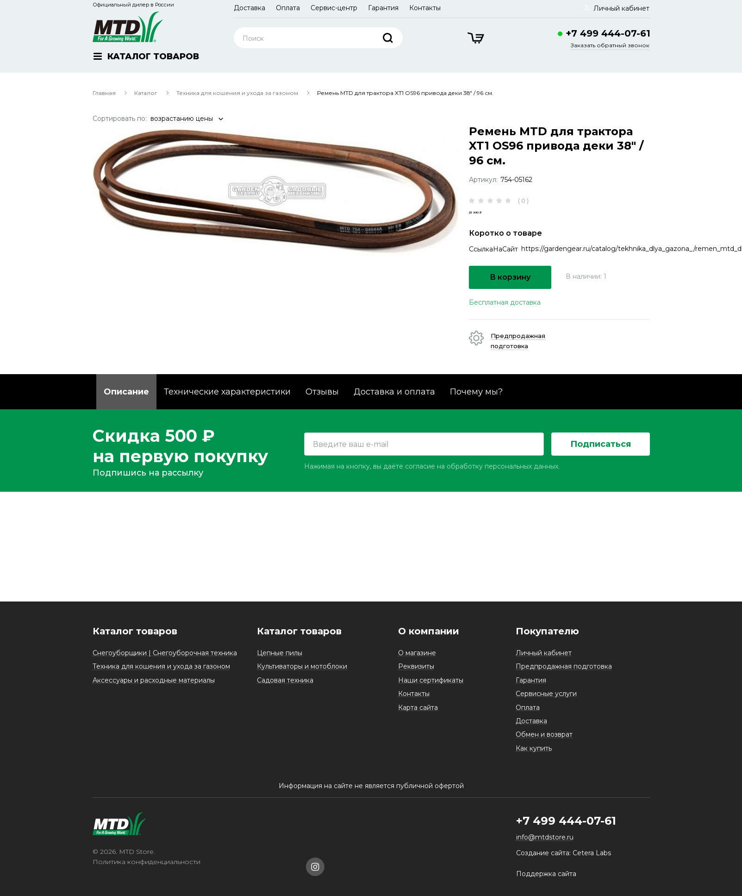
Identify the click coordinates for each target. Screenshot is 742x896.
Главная (104, 92)
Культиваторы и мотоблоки (302, 666)
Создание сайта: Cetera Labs (563, 853)
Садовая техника (285, 680)
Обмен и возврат (544, 734)
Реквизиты (416, 666)
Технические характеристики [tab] (227, 407)
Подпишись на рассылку (148, 561)
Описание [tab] (126, 407)
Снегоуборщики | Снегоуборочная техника (165, 653)
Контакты (425, 8)
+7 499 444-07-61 (608, 33)
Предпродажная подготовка (564, 666)
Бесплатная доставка (505, 318)
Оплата (288, 8)
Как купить (534, 748)
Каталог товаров (135, 631)
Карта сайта (418, 707)
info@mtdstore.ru (545, 837)
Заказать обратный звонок (610, 45)
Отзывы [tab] (322, 407)
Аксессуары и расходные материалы (154, 680)
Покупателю (547, 631)
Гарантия (383, 8)
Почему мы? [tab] (476, 407)
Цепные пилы (279, 653)
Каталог (145, 92)
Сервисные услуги (546, 693)
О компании (428, 631)
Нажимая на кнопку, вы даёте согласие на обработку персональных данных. (432, 555)
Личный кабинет (544, 653)
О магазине (417, 653)
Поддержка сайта (546, 874)
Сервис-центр (334, 8)
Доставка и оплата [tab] (394, 407)
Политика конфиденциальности (146, 862)
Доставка (249, 8)
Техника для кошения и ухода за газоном (237, 92)
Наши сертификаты (430, 680)
